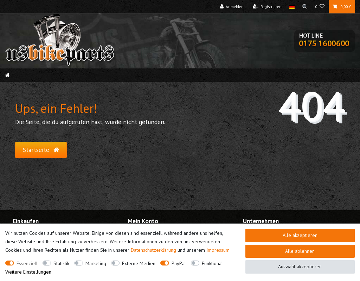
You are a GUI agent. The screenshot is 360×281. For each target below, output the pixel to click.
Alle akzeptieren (300, 235)
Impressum (218, 250)
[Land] (290, 6)
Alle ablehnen (300, 251)
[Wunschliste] (320, 6)
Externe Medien (138, 263)
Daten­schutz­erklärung (153, 250)
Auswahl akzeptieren (300, 266)
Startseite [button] (41, 150)
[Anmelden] (230, 6)
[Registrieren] (266, 6)
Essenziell (27, 263)
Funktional (212, 263)
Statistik (61, 263)
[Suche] (304, 6)
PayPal (179, 263)
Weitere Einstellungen (28, 272)
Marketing (95, 263)
